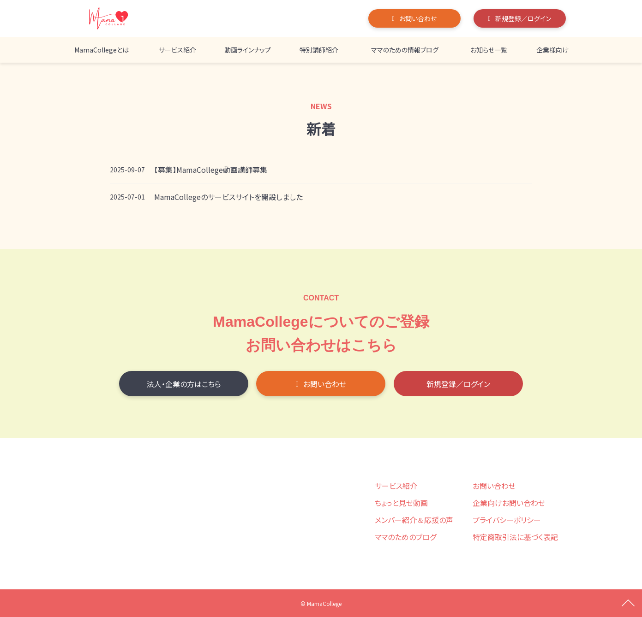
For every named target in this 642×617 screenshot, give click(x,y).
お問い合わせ (418, 18)
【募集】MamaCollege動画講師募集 (210, 169)
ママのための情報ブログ (404, 49)
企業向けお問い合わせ (509, 502)
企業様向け (552, 49)
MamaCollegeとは (101, 49)
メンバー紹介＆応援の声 (414, 519)
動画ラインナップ (247, 49)
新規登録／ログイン (523, 18)
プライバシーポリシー (507, 519)
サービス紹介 (177, 49)
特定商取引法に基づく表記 (515, 536)
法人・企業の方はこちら (184, 383)
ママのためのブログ (405, 536)
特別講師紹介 (319, 49)
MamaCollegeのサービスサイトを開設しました (228, 196)
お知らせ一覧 (488, 49)
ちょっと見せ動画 (401, 502)
